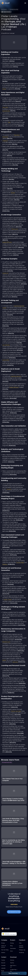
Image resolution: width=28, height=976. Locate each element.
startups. (15, 662)
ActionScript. (6, 111)
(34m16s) (15, 165)
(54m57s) (10, 315)
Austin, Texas (7, 599)
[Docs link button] (14, 951)
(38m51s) (5, 240)
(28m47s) (9, 138)
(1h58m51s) (11, 692)
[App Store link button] (14, 966)
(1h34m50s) (5, 547)
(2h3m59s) (12, 724)
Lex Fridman (6, 345)
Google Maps (20, 562)
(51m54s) (14, 297)
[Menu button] (25, 3)
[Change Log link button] (23, 950)
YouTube (5, 107)
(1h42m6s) (10, 584)
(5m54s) (11, 61)
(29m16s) (14, 144)
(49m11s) (16, 255)
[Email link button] (5, 970)
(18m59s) (10, 189)
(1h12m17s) (10, 365)
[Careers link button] (5, 952)
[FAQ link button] (23, 943)
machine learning (16, 376)
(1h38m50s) (11, 564)
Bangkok (17, 135)
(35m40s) (19, 227)
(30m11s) (9, 155)
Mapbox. (4, 564)
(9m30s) (4, 81)
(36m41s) (15, 234)
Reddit (13, 192)
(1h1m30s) (5, 381)
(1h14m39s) (13, 398)
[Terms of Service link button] (5, 946)
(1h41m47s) (5, 594)
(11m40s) (17, 89)
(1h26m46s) (6, 211)
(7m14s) (15, 67)
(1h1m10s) (5, 389)
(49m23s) (10, 271)
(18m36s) (11, 179)
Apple (4, 660)
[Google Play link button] (14, 970)
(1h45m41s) (5, 617)
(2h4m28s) (20, 733)
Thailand (5, 140)
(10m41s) (18, 101)
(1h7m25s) (20, 350)
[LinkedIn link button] (5, 968)
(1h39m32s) (5, 579)
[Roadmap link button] (23, 952)
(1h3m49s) (5, 326)
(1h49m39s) (18, 639)
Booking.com (6, 642)
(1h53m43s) (21, 662)
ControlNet (5, 360)
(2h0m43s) (14, 707)
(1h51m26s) (20, 651)
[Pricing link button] (14, 943)
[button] (4, 9)
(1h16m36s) (5, 422)
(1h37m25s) (13, 555)
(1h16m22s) (13, 413)
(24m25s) (5, 118)
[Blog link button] (14, 945)
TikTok (13, 711)
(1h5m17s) (11, 333)
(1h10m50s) (12, 358)
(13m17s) (12, 111)
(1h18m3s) (21, 436)
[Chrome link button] (14, 960)
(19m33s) (16, 200)
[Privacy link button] (5, 943)
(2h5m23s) (8, 752)
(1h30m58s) (19, 520)
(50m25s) (24, 284)
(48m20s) (21, 247)
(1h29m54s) (5, 511)
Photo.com (14, 229)
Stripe (4, 89)
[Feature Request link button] (23, 946)
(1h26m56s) (5, 492)
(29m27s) (5, 150)
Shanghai (5, 137)
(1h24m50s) (13, 474)
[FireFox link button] (14, 963)
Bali (9, 122)
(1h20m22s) (12, 445)
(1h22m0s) (11, 462)
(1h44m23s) (13, 603)
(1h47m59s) (21, 625)
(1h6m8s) (19, 343)
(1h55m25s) (22, 683)
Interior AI (5, 273)
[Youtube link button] (5, 965)
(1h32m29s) (12, 531)
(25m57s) (21, 126)
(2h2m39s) (17, 714)
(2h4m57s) (12, 742)
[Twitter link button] (5, 960)
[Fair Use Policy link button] (5, 950)
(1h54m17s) (5, 676)
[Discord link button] (5, 963)
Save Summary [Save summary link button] (14, 973)
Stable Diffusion (7, 242)
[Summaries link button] (14, 948)
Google (8, 489)
